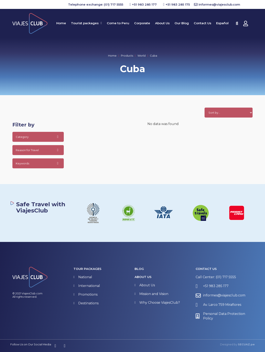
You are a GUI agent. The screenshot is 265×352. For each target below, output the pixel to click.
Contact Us (206, 269)
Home (112, 55)
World (141, 55)
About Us (143, 277)
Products (127, 55)
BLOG (139, 269)
